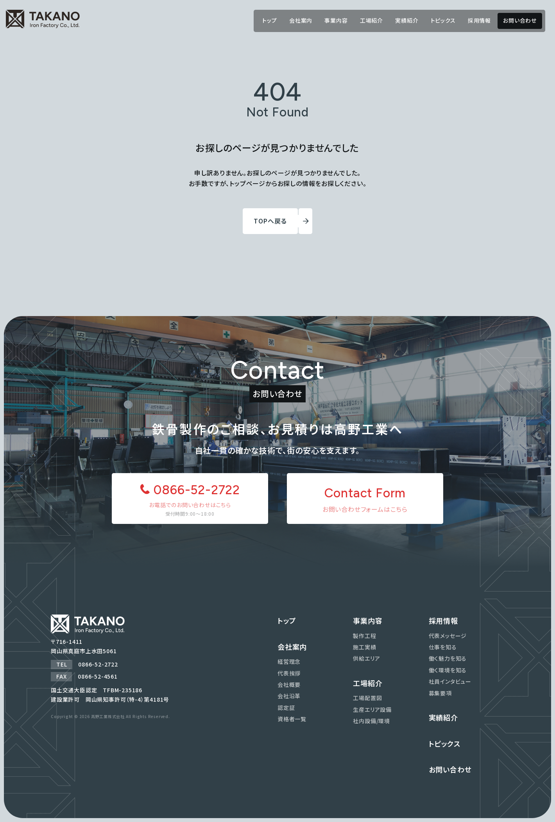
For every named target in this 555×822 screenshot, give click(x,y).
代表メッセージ (448, 636)
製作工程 (364, 636)
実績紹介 (406, 20)
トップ (269, 20)
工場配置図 (367, 698)
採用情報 (479, 20)
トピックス (443, 20)
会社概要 (289, 684)
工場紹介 (371, 20)
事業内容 (335, 20)
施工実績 (364, 647)
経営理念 (289, 661)
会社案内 (300, 20)
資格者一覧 (292, 719)
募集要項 (440, 693)
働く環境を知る (448, 670)
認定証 (286, 707)
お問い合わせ (520, 20)
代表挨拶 (289, 673)
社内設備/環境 (371, 721)
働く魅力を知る (448, 658)
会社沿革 (289, 696)
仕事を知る (443, 647)
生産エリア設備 (372, 709)
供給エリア (366, 658)
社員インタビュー (450, 681)
